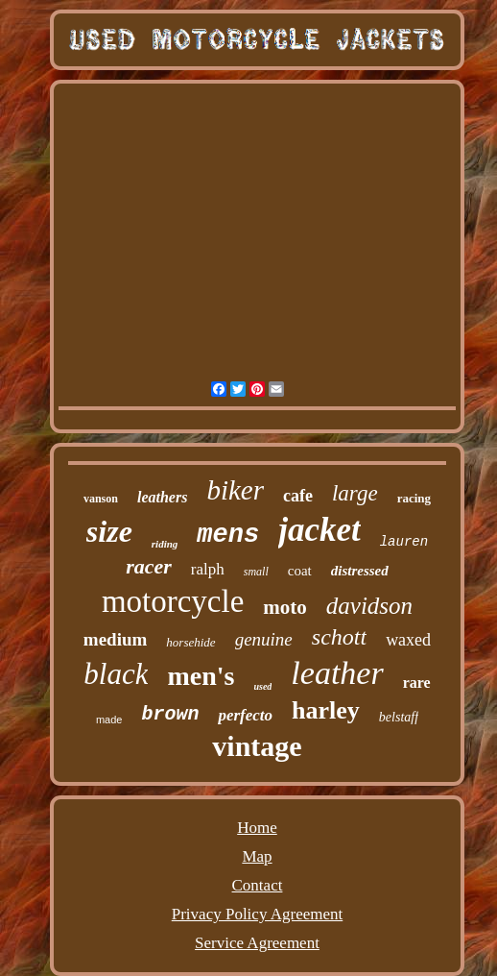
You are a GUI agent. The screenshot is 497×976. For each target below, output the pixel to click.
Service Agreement (257, 943)
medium (115, 639)
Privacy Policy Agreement (257, 914)
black (115, 674)
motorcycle (173, 601)
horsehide (190, 642)
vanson (100, 498)
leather (337, 673)
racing (414, 498)
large (355, 493)
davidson (369, 606)
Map (257, 856)
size (109, 531)
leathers (162, 497)
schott (339, 636)
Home (257, 827)
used (262, 686)
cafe (298, 495)
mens (228, 535)
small (256, 571)
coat (300, 570)
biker (235, 490)
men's (200, 676)
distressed (360, 570)
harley (326, 710)
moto (285, 607)
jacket (319, 530)
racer (149, 566)
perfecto (245, 715)
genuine (264, 639)
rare (417, 682)
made (109, 719)
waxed (408, 639)
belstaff (398, 717)
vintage (256, 746)
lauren (404, 541)
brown (170, 714)
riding (165, 543)
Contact (257, 885)
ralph (208, 569)
